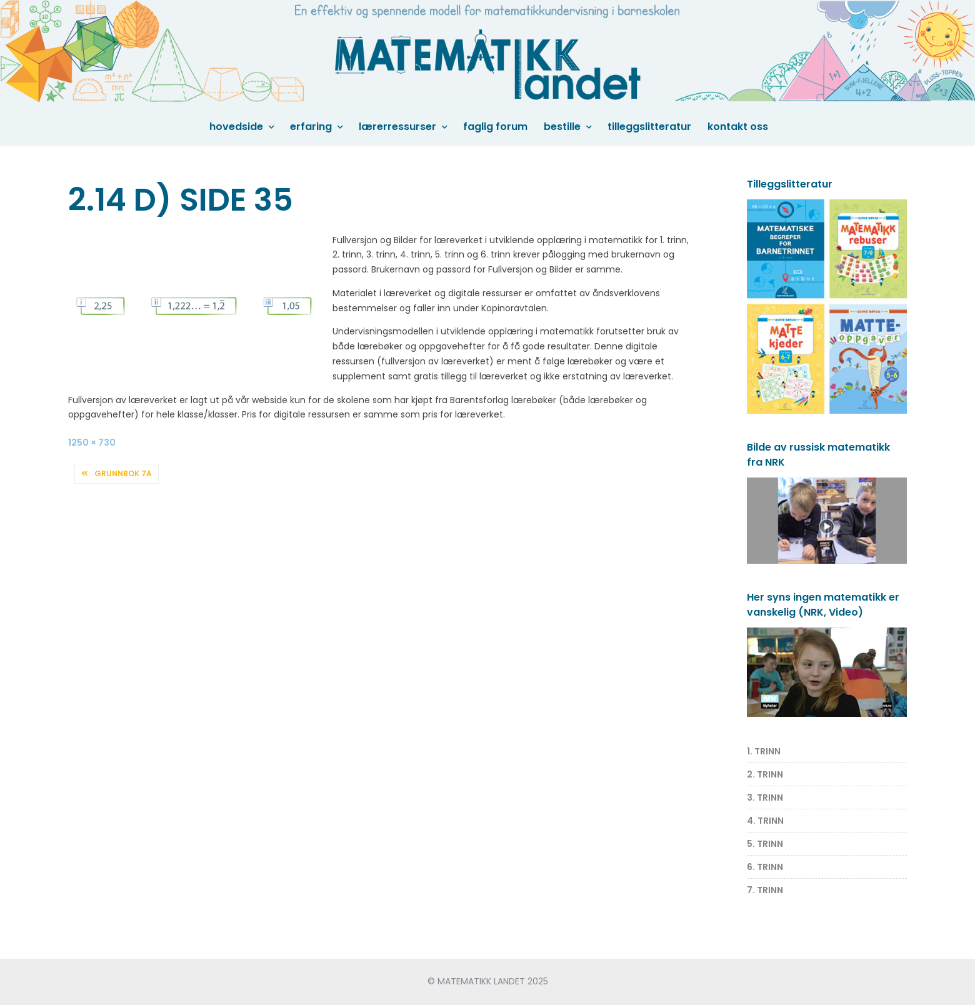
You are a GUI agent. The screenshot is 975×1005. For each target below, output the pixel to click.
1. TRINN (764, 751)
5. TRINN (765, 844)
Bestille (562, 126)
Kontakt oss (738, 126)
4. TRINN (765, 820)
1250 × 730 (92, 442)
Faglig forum (495, 126)
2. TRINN (765, 774)
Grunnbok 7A (123, 473)
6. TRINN (765, 867)
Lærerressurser (397, 126)
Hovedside (236, 126)
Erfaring (311, 126)
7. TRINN (765, 890)
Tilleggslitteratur (649, 126)
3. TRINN (765, 797)
